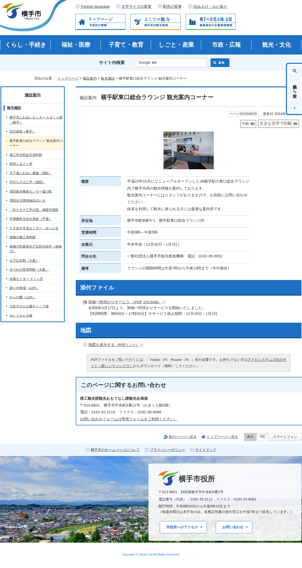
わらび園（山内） (23, 297)
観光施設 (108, 78)
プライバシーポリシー (167, 450)
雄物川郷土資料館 (23, 237)
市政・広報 (226, 44)
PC (262, 437)
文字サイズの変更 (136, 7)
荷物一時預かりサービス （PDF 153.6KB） (127, 302)
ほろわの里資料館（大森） (29, 269)
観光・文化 (276, 44)
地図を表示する (115, 345)
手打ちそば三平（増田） (27, 182)
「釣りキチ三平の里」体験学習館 (34, 210)
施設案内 (90, 78)
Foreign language (95, 7)
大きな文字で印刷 (276, 123)
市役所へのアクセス (182, 527)
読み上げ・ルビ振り (210, 7)
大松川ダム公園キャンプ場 (29, 306)
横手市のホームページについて (115, 450)
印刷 (245, 124)
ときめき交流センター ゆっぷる (34, 228)
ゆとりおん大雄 (21, 315)
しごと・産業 (176, 44)
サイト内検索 (112, 62)
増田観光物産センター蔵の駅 (31, 191)
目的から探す (295, 89)
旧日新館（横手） (23, 131)
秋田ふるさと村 (21, 164)
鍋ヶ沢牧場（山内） (24, 288)
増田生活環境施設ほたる (27, 200)
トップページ (68, 78)
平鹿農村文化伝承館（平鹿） (31, 219)
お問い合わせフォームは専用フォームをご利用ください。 (129, 419)
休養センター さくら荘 (26, 279)
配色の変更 (172, 7)
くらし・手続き (25, 44)
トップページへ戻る (222, 437)
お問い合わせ (232, 527)
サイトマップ (205, 450)
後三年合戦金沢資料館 (26, 155)
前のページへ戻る (183, 437)
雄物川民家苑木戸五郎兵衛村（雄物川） (36, 249)
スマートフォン (285, 437)
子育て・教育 (126, 44)
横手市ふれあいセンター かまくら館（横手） (36, 120)
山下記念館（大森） (24, 260)
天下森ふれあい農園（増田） (31, 173)
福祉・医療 (75, 44)
